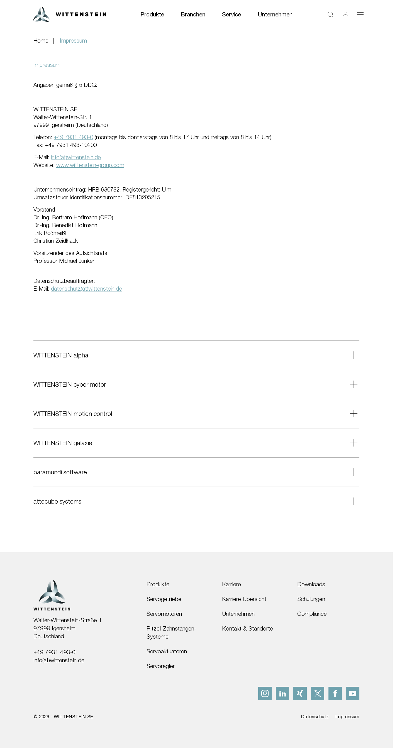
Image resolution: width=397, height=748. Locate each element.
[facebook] (335, 693)
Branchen (193, 14)
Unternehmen (275, 14)
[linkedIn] (282, 693)
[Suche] (330, 14)
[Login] (345, 14)
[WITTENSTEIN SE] (69, 14)
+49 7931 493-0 (54, 652)
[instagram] (265, 693)
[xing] (300, 693)
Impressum (347, 716)
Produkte (152, 14)
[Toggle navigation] (360, 14)
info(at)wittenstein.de (58, 660)
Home (40, 40)
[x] (317, 693)
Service (231, 14)
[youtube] (352, 693)
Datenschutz (315, 716)
